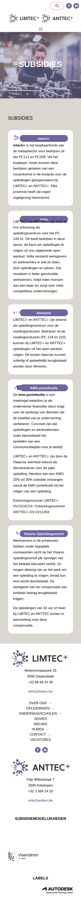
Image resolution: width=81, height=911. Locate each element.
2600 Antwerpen (40, 785)
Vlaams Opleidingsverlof (44, 534)
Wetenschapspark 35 (40, 670)
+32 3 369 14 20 (40, 791)
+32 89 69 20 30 (40, 682)
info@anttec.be (40, 800)
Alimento (43, 313)
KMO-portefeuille (43, 388)
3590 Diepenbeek (40, 676)
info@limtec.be (40, 691)
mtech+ (44, 139)
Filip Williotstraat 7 (40, 779)
